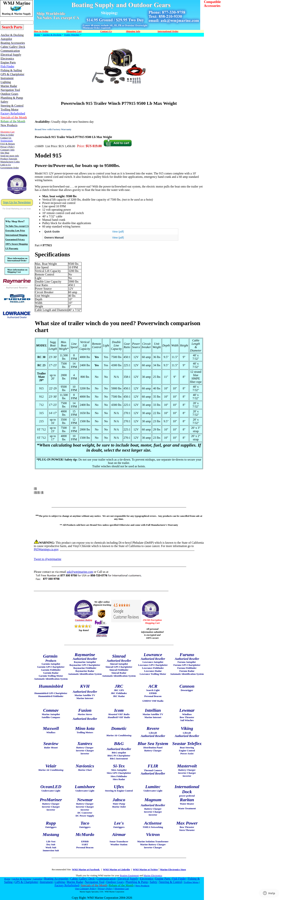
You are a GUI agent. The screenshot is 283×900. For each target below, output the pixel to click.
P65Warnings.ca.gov (46, 549)
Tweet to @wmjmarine (47, 559)
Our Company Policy (85, 888)
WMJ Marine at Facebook (86, 869)
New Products (142, 885)
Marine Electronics (153, 875)
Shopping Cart (121, 888)
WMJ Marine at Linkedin (116, 869)
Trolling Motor (191, 882)
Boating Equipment (129, 875)
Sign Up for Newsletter (17, 202)
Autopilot (37, 878)
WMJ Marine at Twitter (145, 869)
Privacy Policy (105, 888)
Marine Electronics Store (173, 869)
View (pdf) (118, 231)
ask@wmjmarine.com (80, 571)
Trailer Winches (71, 34)
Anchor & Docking (52, 34)
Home (37, 34)
